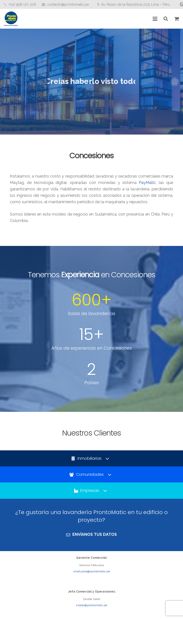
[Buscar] (166, 18)
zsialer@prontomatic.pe (91, 605)
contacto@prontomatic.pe (68, 4)
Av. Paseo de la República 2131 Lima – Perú (135, 4)
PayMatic (147, 182)
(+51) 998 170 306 (22, 4)
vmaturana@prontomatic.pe (91, 571)
